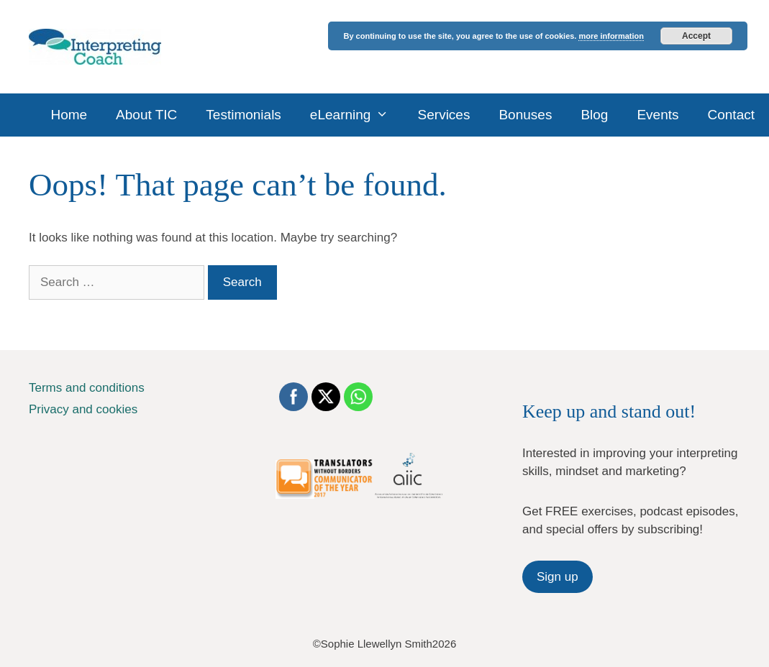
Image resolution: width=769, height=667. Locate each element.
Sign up (557, 577)
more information (610, 36)
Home (68, 114)
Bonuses (525, 114)
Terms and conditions (87, 388)
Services (444, 114)
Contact (731, 114)
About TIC (146, 114)
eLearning (357, 115)
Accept (696, 36)
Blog (594, 114)
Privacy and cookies (83, 409)
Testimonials (243, 114)
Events (657, 114)
